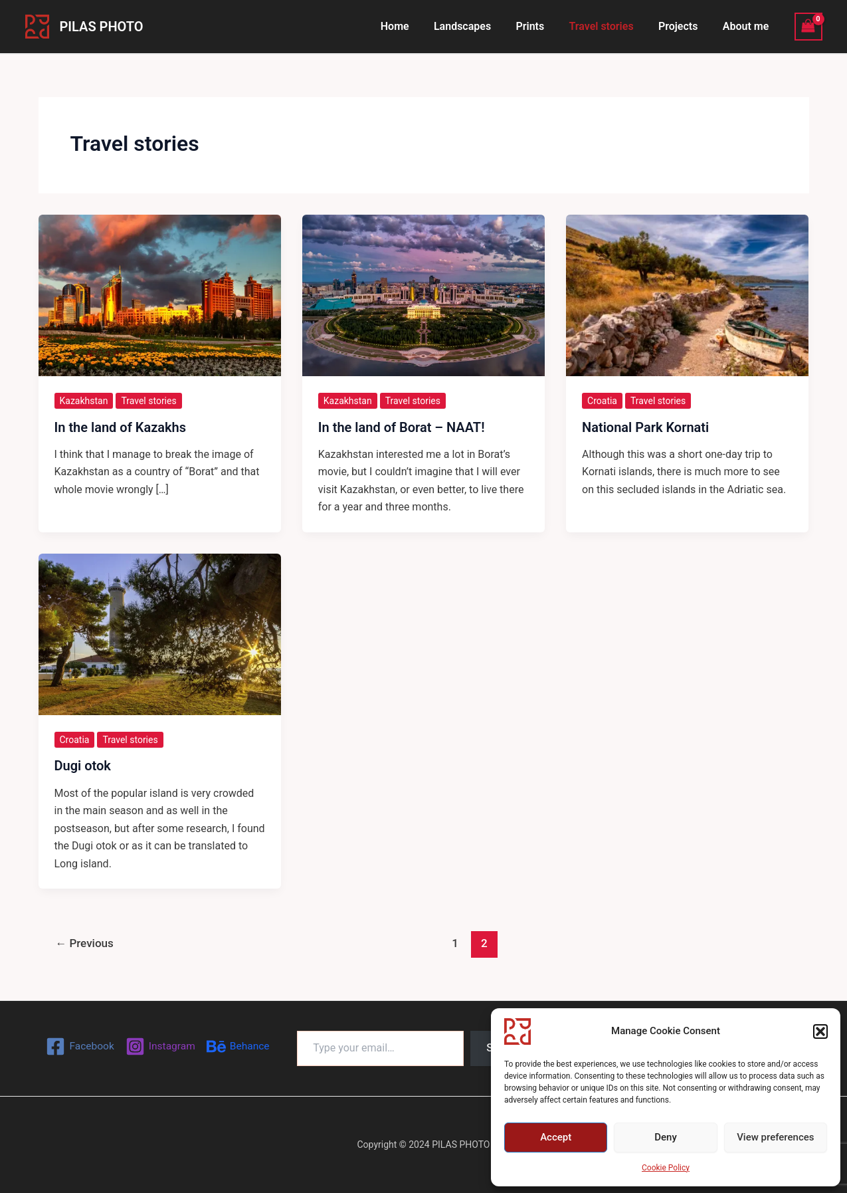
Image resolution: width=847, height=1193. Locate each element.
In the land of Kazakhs (120, 427)
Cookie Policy (666, 1167)
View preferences (775, 1137)
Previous (84, 943)
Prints (542, 26)
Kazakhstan (84, 400)
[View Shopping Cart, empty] (808, 26)
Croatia (602, 400)
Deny (665, 1137)
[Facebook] (78, 1046)
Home (414, 26)
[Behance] (239, 1046)
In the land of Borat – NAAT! (401, 427)
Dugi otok (82, 766)
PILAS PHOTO (101, 27)
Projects (684, 26)
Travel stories (610, 26)
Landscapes (478, 26)
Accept (555, 1137)
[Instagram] (160, 1046)
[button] (820, 1031)
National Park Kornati (645, 427)
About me (747, 26)
